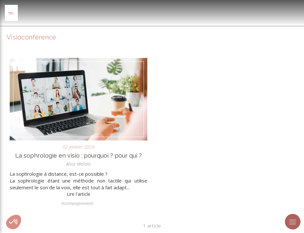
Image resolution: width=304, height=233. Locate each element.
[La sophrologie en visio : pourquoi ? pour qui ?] (78, 99)
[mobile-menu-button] (293, 222)
